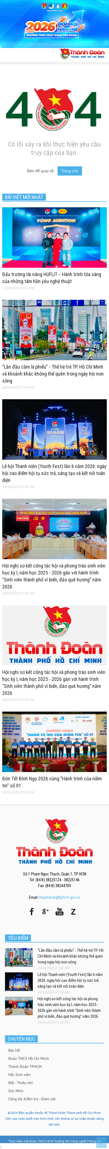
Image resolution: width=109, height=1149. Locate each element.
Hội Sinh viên (19, 1074)
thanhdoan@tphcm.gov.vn (59, 897)
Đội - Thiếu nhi (20, 1082)
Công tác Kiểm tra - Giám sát (31, 1098)
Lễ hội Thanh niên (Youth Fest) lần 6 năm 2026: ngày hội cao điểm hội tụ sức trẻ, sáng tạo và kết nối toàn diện (54, 473)
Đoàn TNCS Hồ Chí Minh (28, 1058)
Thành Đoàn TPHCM (25, 1066)
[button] (21, 53)
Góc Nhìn (15, 1090)
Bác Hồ (14, 1050)
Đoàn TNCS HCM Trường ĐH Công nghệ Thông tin (65, 1141)
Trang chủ (69, 170)
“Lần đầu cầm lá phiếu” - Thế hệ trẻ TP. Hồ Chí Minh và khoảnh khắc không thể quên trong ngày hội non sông (53, 374)
